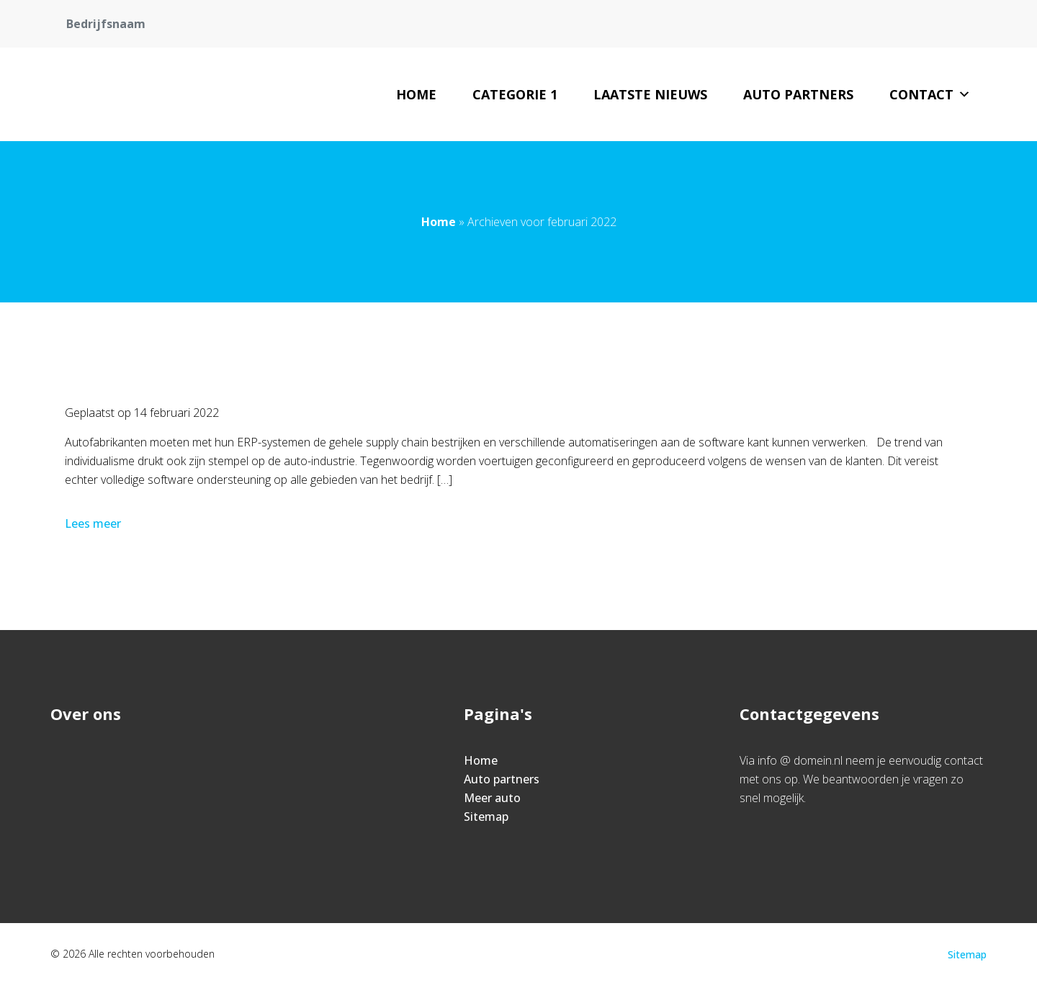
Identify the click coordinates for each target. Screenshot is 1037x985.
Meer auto (492, 798)
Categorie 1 (514, 94)
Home (416, 94)
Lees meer (94, 523)
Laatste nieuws (650, 94)
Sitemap (486, 816)
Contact (930, 94)
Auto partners (798, 94)
